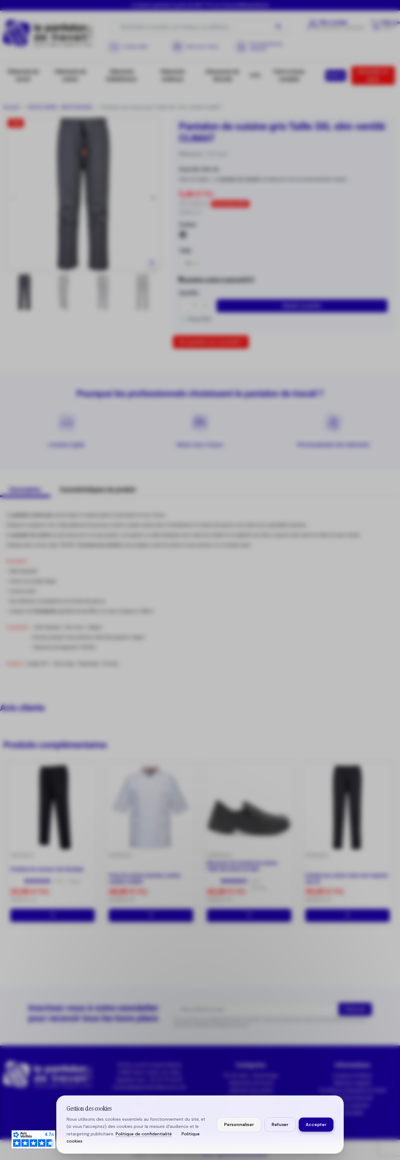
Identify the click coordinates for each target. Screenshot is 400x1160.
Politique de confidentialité (144, 1134)
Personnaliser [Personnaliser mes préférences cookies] (239, 1124)
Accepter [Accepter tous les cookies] (316, 1124)
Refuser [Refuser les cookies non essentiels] (280, 1124)
